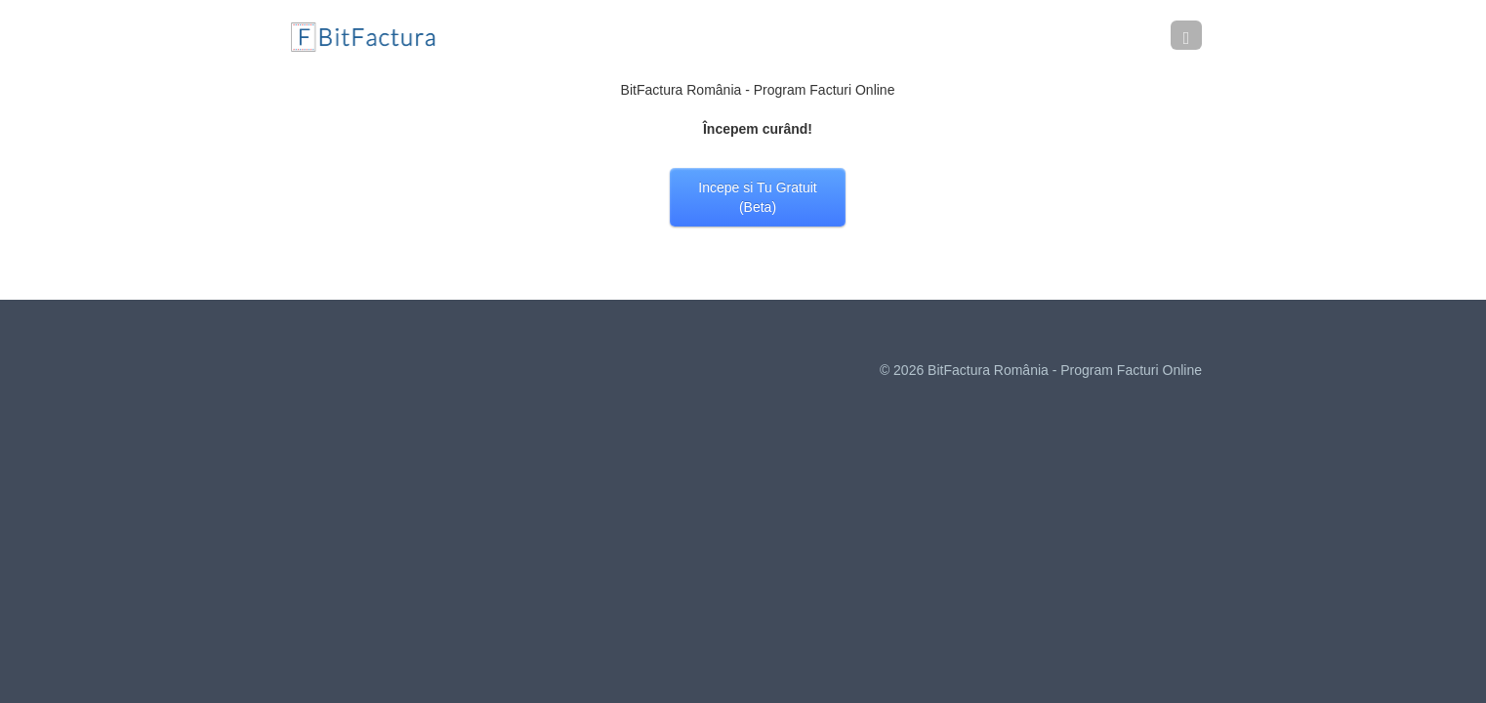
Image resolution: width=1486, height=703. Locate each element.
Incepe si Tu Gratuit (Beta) (757, 197)
